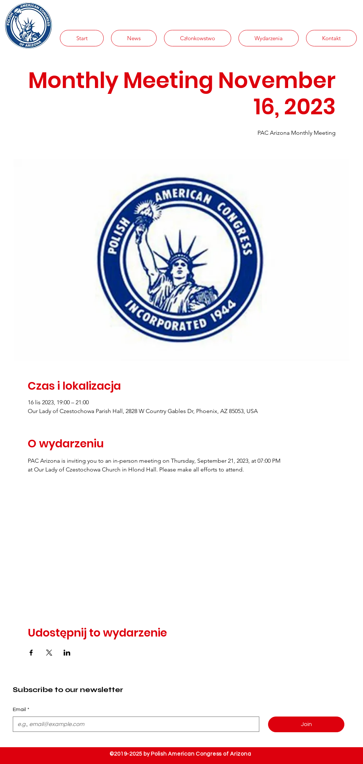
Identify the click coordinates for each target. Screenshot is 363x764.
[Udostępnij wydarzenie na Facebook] (31, 653)
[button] (134, 38)
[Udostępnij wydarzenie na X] (49, 653)
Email (21, 710)
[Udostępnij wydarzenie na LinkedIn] (67, 653)
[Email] (134, 724)
